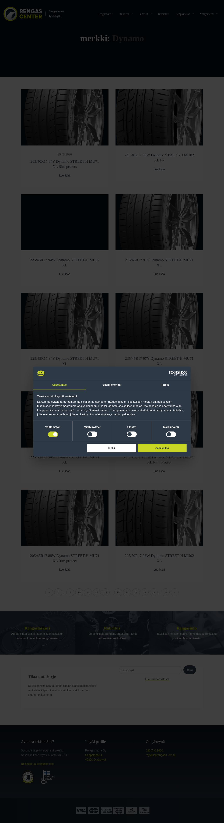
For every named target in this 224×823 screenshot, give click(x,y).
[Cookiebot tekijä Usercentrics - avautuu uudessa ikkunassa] (171, 373)
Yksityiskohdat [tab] (112, 384)
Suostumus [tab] (59, 384)
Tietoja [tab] (164, 384)
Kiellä (111, 448)
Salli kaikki (162, 448)
